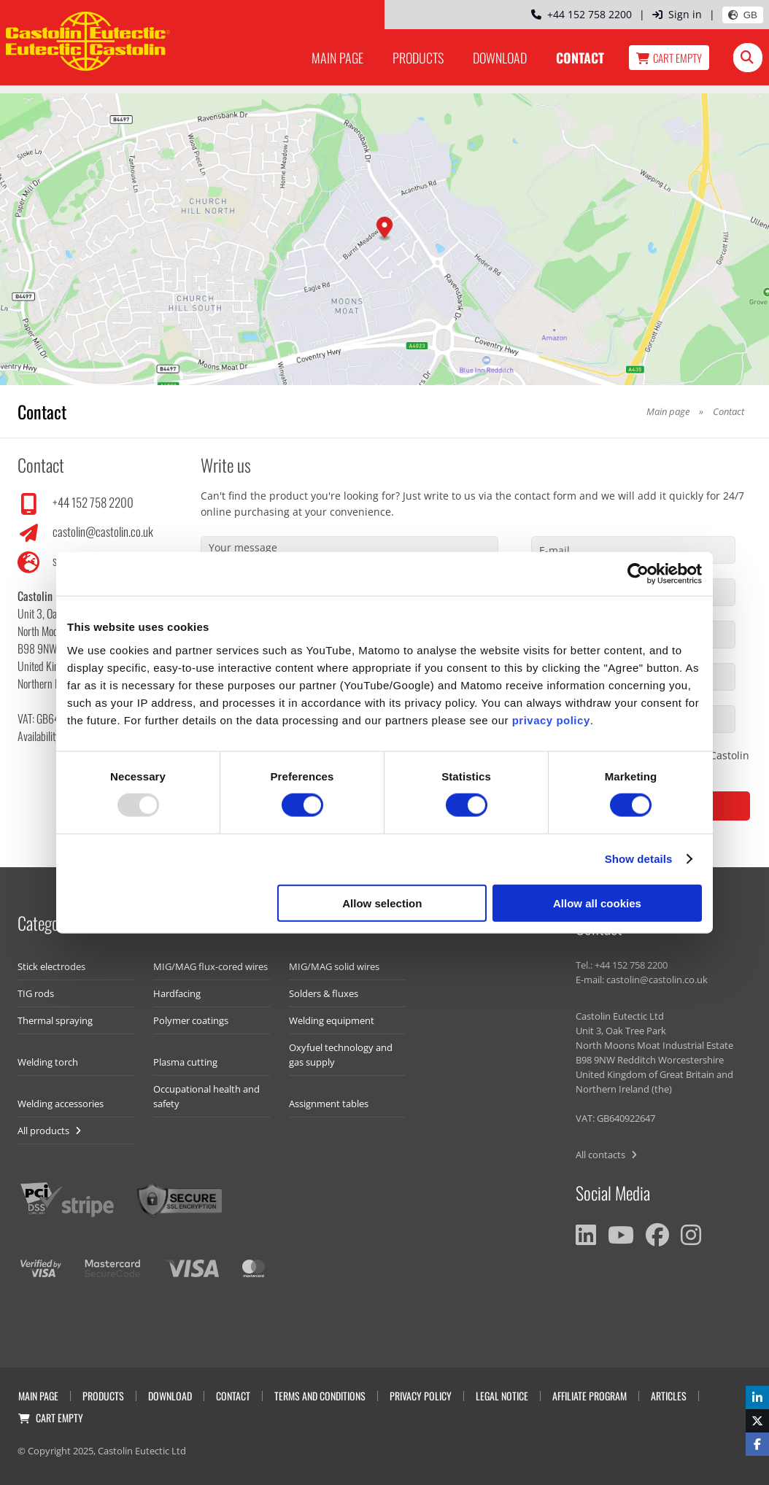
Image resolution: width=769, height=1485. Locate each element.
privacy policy (551, 719)
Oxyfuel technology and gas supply (341, 1055)
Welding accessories (61, 1103)
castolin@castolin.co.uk (103, 531)
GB (742, 14)
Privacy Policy (421, 1395)
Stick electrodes (51, 966)
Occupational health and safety (206, 1096)
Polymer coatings (190, 1020)
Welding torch (48, 1062)
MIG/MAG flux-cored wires (210, 966)
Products (418, 57)
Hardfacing (177, 993)
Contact (580, 57)
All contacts (606, 1154)
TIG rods (36, 993)
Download (500, 57)
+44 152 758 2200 (581, 14)
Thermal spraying (55, 1020)
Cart (669, 58)
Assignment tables (328, 1103)
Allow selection (382, 902)
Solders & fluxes (323, 993)
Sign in (677, 14)
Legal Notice (502, 1395)
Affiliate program (589, 1395)
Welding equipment (331, 1020)
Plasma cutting (185, 1062)
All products (49, 1130)
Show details (639, 859)
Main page (337, 57)
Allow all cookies (597, 902)
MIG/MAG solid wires (334, 966)
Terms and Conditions (320, 1395)
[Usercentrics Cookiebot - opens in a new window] (638, 574)
